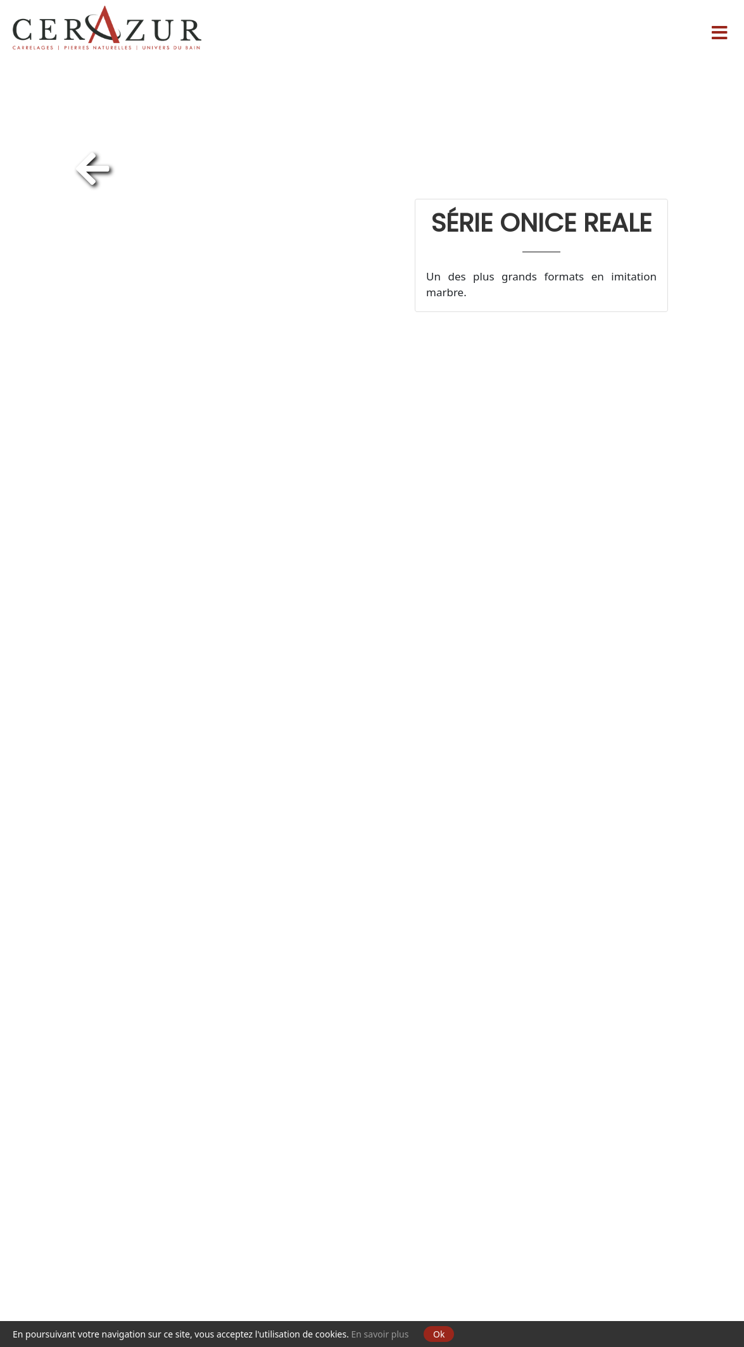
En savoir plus (380, 1334)
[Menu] (719, 28)
